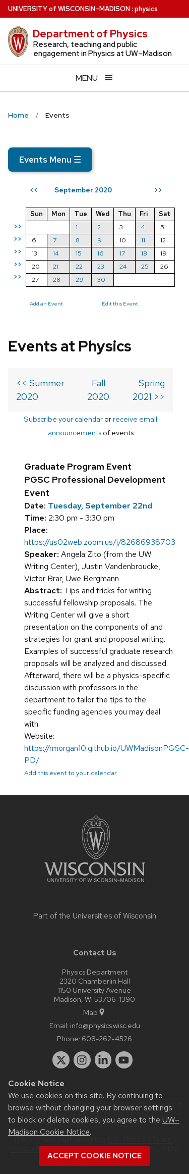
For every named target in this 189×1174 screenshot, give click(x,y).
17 (122, 253)
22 (79, 266)
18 (144, 253)
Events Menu (50, 159)
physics (146, 9)
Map (94, 1012)
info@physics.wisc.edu (105, 1025)
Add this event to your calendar (70, 773)
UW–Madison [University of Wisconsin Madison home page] (69, 9)
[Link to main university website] (94, 884)
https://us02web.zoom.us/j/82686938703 (99, 542)
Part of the (94, 916)
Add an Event (46, 303)
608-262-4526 (107, 1038)
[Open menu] (94, 78)
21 (55, 266)
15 (78, 253)
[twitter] (61, 1059)
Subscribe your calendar (63, 419)
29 (79, 279)
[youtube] (124, 1059)
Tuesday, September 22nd (100, 505)
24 (123, 266)
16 (100, 253)
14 (55, 253)
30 (101, 279)
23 (101, 266)
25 (145, 266)
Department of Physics (90, 33)
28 (56, 279)
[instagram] (82, 1059)
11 (143, 240)
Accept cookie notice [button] (94, 1156)
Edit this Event (120, 303)
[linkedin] (103, 1059)
